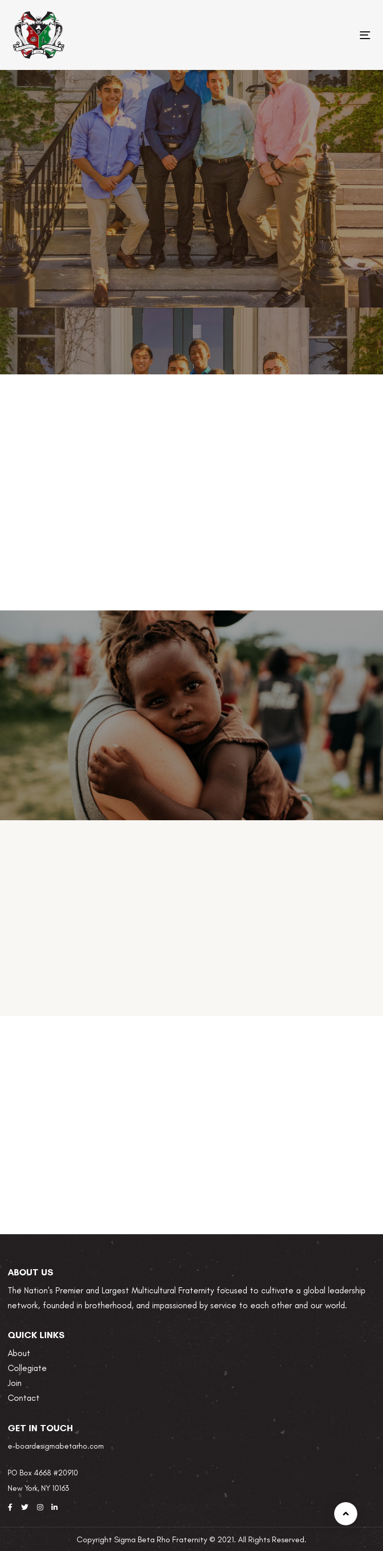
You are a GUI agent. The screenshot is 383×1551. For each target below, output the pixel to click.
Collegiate (27, 1368)
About (19, 1353)
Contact (24, 1398)
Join (15, 1383)
